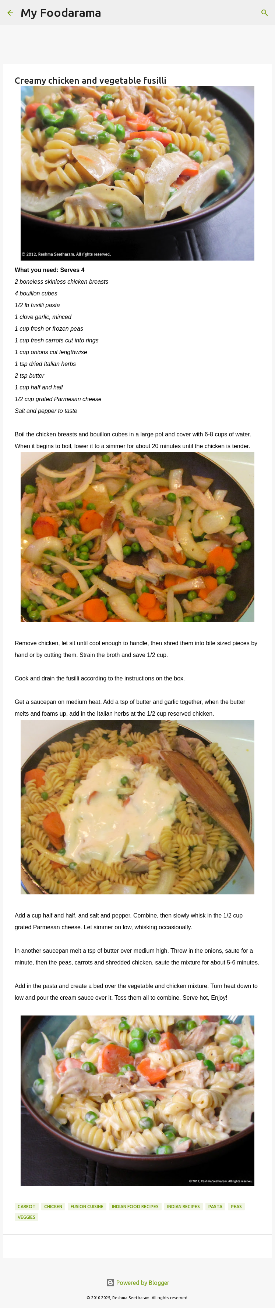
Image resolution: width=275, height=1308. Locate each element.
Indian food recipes (135, 1206)
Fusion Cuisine (87, 1206)
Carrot (27, 1206)
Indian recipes (183, 1206)
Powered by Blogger (137, 1282)
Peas (236, 1206)
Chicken (53, 1206)
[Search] (111, 13)
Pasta (215, 1206)
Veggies (26, 1217)
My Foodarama (61, 12)
